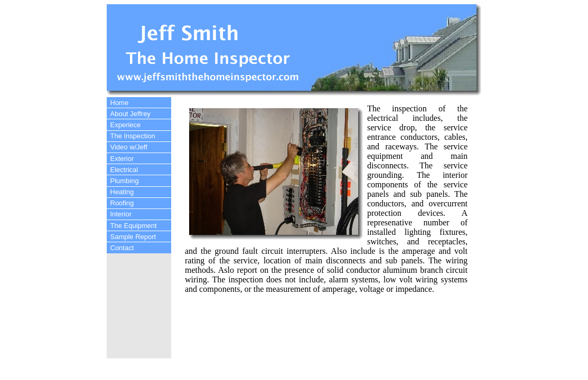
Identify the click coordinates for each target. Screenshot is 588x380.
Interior (121, 214)
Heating (122, 192)
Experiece (125, 125)
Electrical (124, 170)
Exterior (122, 159)
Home (119, 103)
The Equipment (133, 226)
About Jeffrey (130, 114)
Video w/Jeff (128, 147)
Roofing (122, 203)
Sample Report (133, 237)
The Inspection (132, 136)
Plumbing (124, 181)
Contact (122, 248)
